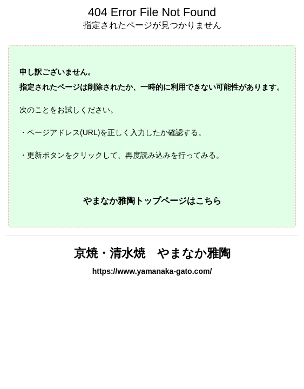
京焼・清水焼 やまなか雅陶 (152, 253)
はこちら (204, 200)
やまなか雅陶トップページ (135, 200)
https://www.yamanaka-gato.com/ (152, 271)
